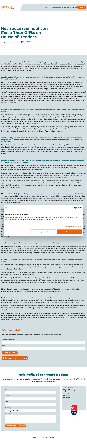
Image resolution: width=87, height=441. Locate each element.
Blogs (75, 7)
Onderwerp (8, 408)
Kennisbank (49, 437)
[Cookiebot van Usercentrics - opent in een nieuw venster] (74, 208)
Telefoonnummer (10, 402)
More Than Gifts (6, 64)
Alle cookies (69, 232)
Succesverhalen (15, 42)
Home (46, 7)
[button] (15, 358)
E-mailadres (8, 396)
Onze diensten (54, 7)
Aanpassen (43, 232)
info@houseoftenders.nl (69, 391)
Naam (3, 345)
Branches (62, 7)
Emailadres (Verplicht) (8, 339)
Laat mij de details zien (71, 226)
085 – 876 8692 (66, 389)
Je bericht (8, 414)
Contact (82, 7)
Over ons (70, 7)
